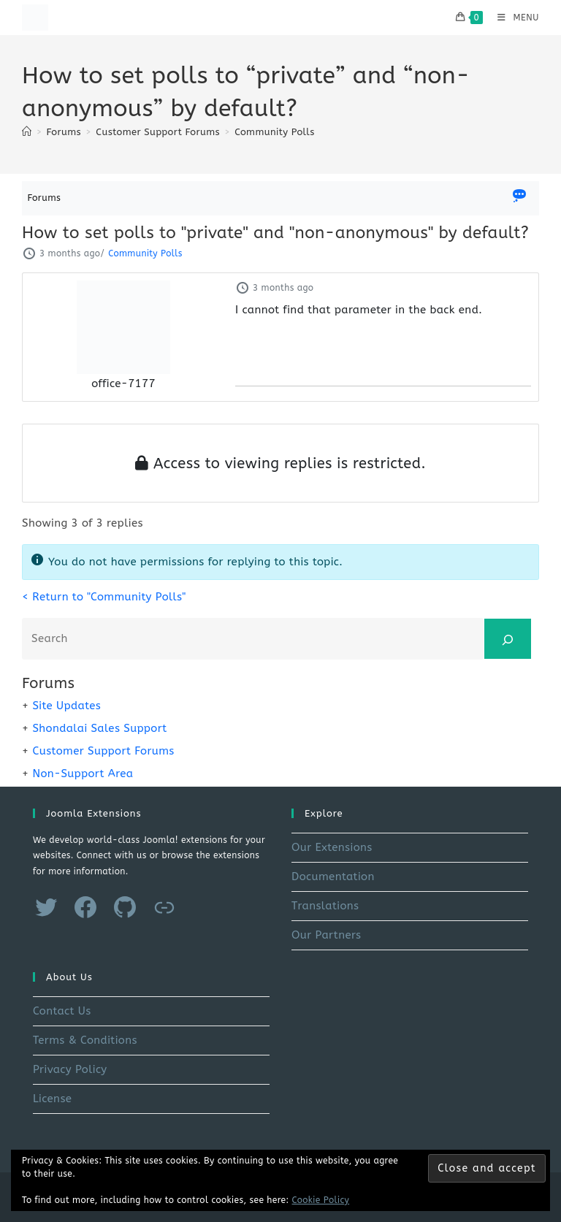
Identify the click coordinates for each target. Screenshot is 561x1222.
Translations (325, 905)
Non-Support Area (82, 773)
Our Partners (326, 935)
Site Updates (66, 705)
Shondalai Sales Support (99, 728)
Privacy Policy (70, 1069)
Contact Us (62, 1010)
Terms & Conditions (85, 1040)
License (52, 1098)
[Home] (26, 131)
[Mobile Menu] (512, 17)
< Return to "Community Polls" (104, 596)
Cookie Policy (321, 1200)
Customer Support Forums (103, 750)
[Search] (508, 639)
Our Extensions (332, 847)
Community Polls (274, 131)
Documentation (333, 876)
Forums (44, 197)
